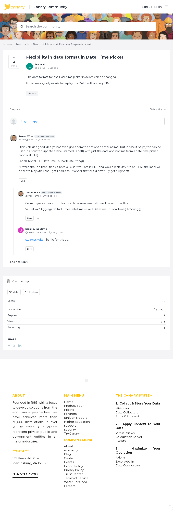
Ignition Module (75, 417)
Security (70, 429)
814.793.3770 (25, 474)
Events (69, 462)
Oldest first (156, 109)
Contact (70, 458)
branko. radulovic (36, 228)
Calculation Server (129, 437)
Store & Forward (127, 416)
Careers (69, 486)
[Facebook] (8, 345)
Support (70, 425)
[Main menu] (166, 7)
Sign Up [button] (147, 6)
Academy (71, 450)
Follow (33, 292)
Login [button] (158, 6)
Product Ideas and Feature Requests (58, 44)
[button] (13, 62)
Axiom (91, 44)
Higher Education (77, 421)
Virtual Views (125, 433)
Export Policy (73, 466)
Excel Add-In (125, 461)
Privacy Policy (74, 470)
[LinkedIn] (20, 345)
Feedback (22, 44)
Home (7, 44)
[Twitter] (14, 345)
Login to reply (29, 121)
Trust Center (73, 474)
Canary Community (50, 7)
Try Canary (72, 433)
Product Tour (74, 405)
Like (22, 180)
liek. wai (40, 64)
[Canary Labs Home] (86, 381)
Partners (70, 413)
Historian (122, 408)
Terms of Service (76, 478)
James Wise (37, 136)
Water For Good (75, 482)
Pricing (69, 409)
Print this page (18, 281)
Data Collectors (127, 412)
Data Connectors (128, 465)
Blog (67, 454)
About (68, 446)
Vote (16, 292)
